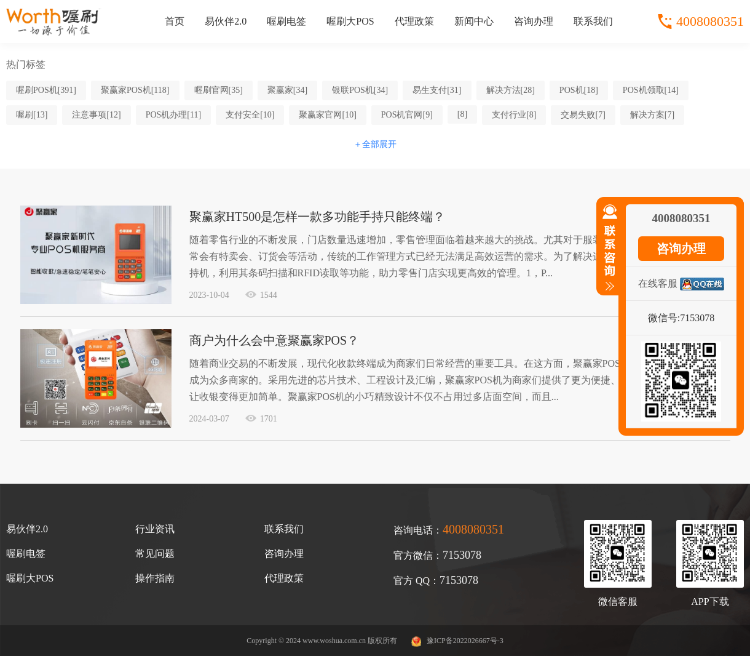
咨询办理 (533, 21)
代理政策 (414, 21)
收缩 (607, 253)
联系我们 (593, 21)
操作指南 (155, 578)
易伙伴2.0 (226, 21)
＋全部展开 (375, 144)
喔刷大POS (350, 21)
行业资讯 (155, 529)
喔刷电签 (286, 21)
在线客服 (657, 283)
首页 (174, 21)
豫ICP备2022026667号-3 (465, 640)
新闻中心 (474, 21)
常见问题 (155, 553)
